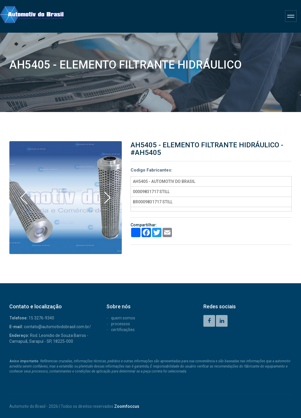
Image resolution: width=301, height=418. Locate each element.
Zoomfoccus (126, 406)
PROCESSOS (120, 323)
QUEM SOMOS (123, 318)
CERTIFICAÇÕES (123, 329)
